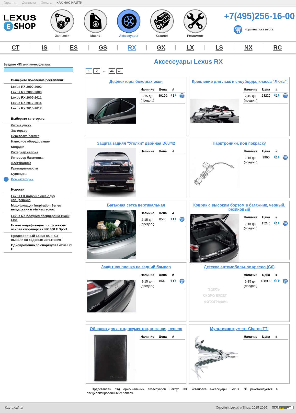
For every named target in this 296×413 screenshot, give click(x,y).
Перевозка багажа (25, 136)
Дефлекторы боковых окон (135, 81)
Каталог (162, 21)
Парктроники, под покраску (239, 143)
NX (248, 47)
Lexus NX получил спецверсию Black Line (40, 218)
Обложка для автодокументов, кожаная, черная (136, 329)
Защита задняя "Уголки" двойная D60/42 (136, 143)
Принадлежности (24, 168)
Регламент (195, 21)
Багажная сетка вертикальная (136, 205)
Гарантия (10, 2)
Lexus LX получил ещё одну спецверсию (33, 198)
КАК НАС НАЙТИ (69, 2)
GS (103, 47)
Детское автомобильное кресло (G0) (239, 267)
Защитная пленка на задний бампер (136, 267)
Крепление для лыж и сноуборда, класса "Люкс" (239, 81)
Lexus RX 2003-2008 (26, 92)
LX (190, 47)
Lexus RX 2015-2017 (26, 108)
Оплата (46, 2)
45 (119, 71)
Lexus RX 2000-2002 (26, 87)
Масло (95, 21)
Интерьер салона (24, 152)
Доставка (29, 2)
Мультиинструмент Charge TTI (239, 329)
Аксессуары (128, 21)
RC (277, 47)
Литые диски (21, 125)
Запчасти (62, 21)
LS (219, 47)
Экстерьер (19, 130)
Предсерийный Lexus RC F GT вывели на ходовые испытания (36, 238)
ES (74, 47)
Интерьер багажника (27, 157)
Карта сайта (14, 407)
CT (16, 47)
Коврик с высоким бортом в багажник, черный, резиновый (239, 207)
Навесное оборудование (30, 141)
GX (161, 47)
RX (132, 47)
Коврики (17, 147)
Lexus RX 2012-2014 (26, 103)
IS (44, 47)
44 (112, 71)
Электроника (21, 163)
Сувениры (19, 174)
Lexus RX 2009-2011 (26, 97)
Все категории (22, 179)
